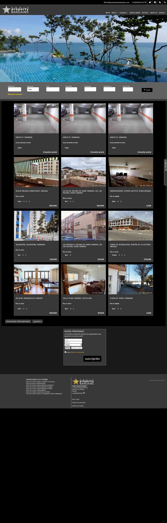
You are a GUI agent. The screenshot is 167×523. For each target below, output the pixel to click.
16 (100, 159)
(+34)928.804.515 (78, 393)
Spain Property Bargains (79, 386)
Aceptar (75, 352)
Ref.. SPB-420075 (97, 132)
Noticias (145, 13)
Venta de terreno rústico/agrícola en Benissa (40, 385)
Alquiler (123, 13)
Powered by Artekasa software (157, 380)
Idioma (162, 13)
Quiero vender (135, 13)
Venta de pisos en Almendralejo (35, 383)
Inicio (108, 13)
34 (53, 159)
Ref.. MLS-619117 (145, 186)
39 (49, 266)
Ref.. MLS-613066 (97, 293)
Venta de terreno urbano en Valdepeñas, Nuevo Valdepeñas (44, 394)
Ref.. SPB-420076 (50, 132)
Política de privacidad (77, 352)
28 (147, 213)
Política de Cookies (78, 406)
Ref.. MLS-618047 (145, 239)
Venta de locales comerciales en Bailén (38, 392)
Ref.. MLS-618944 (50, 239)
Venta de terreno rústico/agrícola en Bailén (39, 387)
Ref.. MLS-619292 (98, 186)
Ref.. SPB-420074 (145, 132)
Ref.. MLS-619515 (51, 186)
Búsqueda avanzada (15, 94)
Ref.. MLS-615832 (50, 293)
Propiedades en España (37, 379)
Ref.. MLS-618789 (97, 239)
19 (148, 266)
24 (100, 266)
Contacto (153, 13)
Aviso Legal (75, 399)
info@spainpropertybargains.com (117, 2)
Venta (114, 13)
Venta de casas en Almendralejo (36, 390)
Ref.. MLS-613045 (145, 293)
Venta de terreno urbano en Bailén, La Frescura (40, 382)
